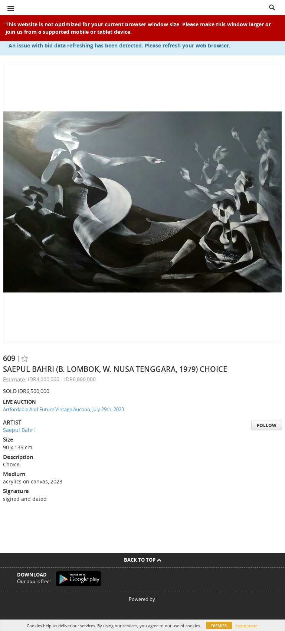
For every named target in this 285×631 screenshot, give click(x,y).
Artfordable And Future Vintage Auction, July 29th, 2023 (63, 409)
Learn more (247, 625)
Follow (266, 425)
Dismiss (219, 625)
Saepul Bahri (19, 429)
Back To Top (142, 559)
